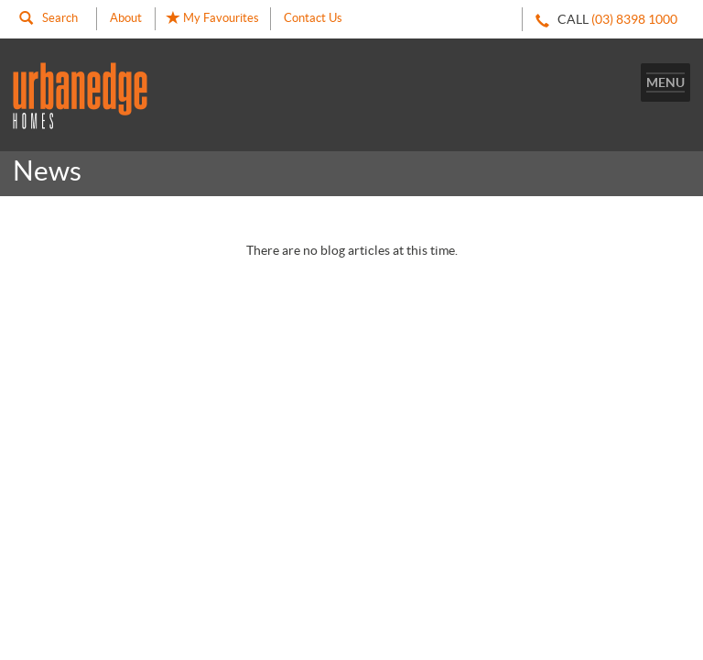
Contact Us (313, 18)
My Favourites (213, 18)
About (126, 18)
